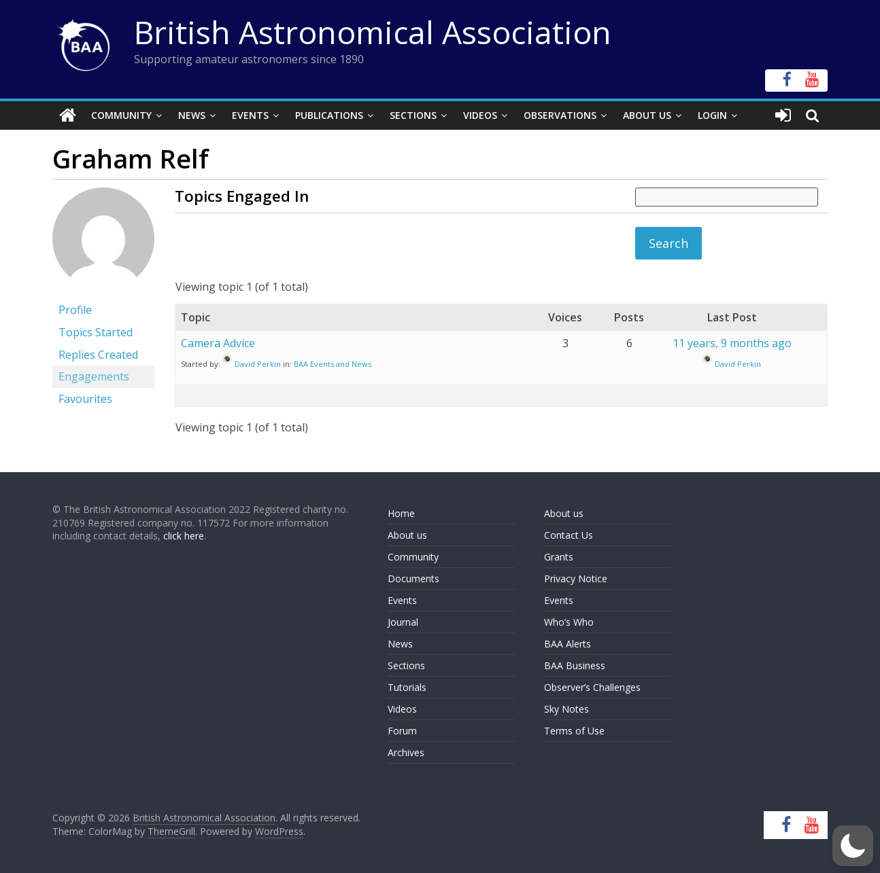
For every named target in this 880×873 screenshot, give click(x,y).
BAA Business (574, 665)
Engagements (93, 376)
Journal (403, 622)
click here (183, 535)
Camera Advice (218, 343)
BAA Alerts (567, 643)
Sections (413, 115)
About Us (647, 115)
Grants (558, 556)
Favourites (85, 398)
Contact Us (568, 535)
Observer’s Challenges (592, 687)
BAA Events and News (332, 364)
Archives (406, 752)
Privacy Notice (575, 578)
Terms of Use (574, 730)
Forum (402, 730)
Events (250, 115)
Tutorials (407, 687)
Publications (329, 115)
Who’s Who (569, 622)
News (191, 115)
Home (401, 513)
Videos (480, 115)
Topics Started (95, 332)
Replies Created (98, 354)
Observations (560, 115)
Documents (413, 578)
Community (121, 115)
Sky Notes (566, 708)
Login (712, 115)
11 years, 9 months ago (732, 343)
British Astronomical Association (372, 32)
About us (407, 535)
